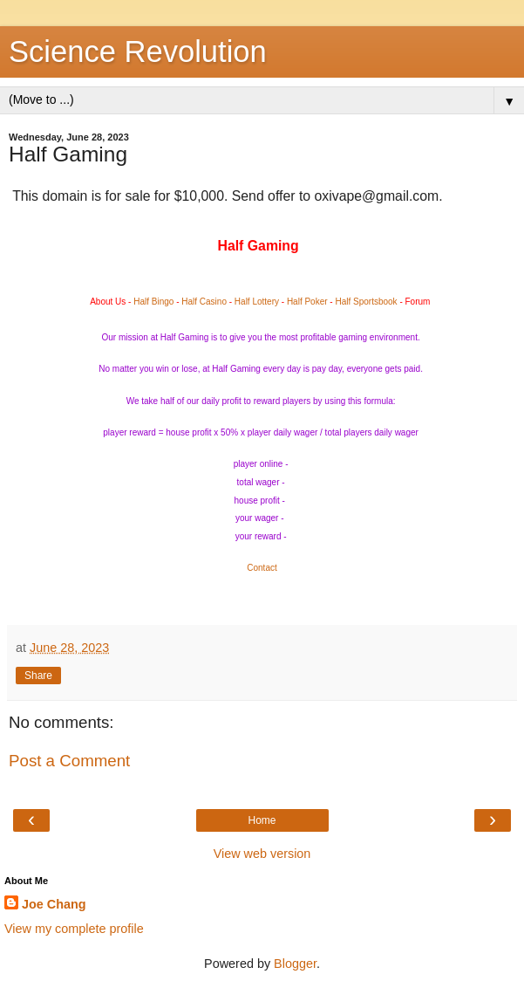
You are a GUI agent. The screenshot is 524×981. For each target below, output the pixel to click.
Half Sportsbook (366, 301)
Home (262, 820)
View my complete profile (74, 929)
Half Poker (307, 301)
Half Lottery (257, 301)
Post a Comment (69, 760)
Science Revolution (138, 51)
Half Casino (204, 301)
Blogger (295, 964)
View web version (262, 854)
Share (38, 675)
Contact (261, 568)
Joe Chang (54, 904)
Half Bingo (153, 301)
